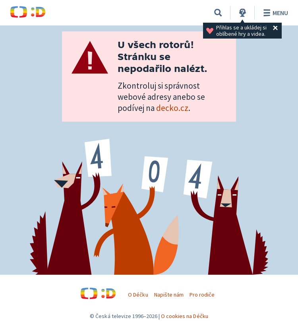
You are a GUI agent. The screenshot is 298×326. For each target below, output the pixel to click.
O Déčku (138, 294)
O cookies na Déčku (184, 316)
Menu (274, 13)
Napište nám (169, 294)
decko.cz (172, 108)
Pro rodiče (202, 294)
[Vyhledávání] (218, 12)
